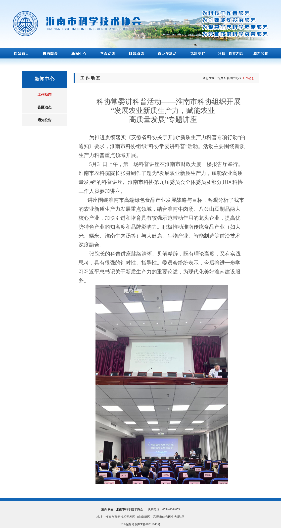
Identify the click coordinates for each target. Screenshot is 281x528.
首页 (220, 78)
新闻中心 (233, 78)
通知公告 (44, 120)
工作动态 (44, 95)
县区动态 (44, 107)
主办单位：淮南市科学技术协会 (122, 509)
